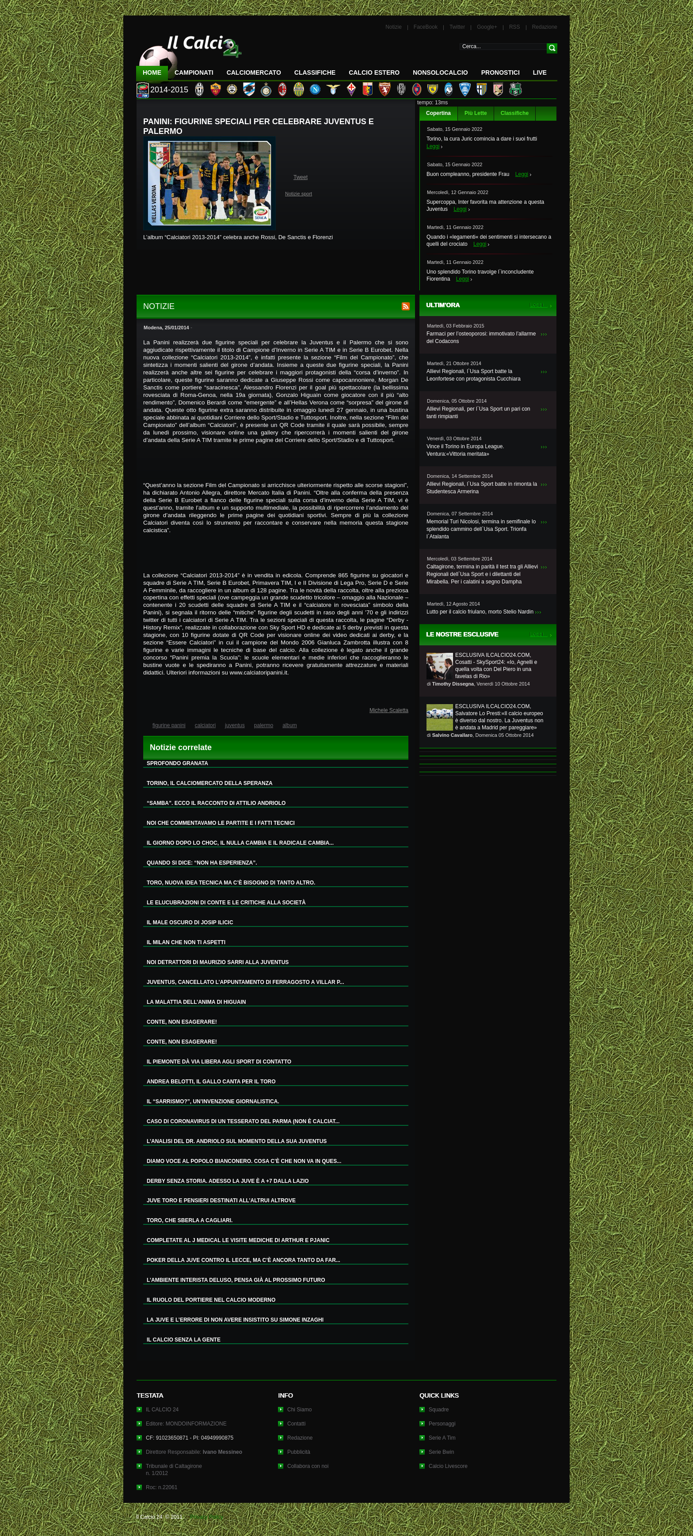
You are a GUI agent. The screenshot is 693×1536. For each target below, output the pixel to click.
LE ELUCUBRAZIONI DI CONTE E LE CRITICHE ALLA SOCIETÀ (226, 902)
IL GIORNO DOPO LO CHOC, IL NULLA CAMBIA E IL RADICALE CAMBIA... (240, 843)
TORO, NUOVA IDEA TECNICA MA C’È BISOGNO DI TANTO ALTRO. (231, 883)
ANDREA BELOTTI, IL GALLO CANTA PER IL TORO (211, 1082)
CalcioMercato (254, 72)
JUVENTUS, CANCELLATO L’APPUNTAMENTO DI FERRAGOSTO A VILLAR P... (245, 982)
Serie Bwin (441, 1452)
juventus (235, 725)
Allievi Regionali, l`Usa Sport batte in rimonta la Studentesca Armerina (481, 488)
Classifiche (515, 113)
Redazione (544, 27)
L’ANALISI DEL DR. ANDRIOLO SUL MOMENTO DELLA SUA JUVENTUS (237, 1141)
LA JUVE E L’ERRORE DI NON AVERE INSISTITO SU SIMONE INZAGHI (235, 1320)
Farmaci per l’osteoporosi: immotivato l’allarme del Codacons (481, 337)
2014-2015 (169, 89)
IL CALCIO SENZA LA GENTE (184, 1340)
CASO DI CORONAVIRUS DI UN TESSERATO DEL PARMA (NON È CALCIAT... (243, 1121)
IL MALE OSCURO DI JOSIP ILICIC (190, 922)
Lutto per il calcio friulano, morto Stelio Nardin (479, 612)
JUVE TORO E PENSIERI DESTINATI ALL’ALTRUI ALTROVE (221, 1200)
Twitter (457, 27)
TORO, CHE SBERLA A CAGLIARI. (189, 1220)
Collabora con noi (307, 1466)
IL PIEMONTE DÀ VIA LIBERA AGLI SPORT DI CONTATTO (219, 1062)
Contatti (296, 1424)
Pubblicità (298, 1452)
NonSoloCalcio (440, 72)
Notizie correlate (181, 747)
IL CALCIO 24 (162, 1409)
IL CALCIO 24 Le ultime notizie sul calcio (189, 56)
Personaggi (442, 1424)
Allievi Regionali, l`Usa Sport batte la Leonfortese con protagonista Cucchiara (473, 375)
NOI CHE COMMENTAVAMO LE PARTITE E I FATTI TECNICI (221, 823)
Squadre (439, 1409)
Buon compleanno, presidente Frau (467, 174)
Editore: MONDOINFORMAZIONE (186, 1424)
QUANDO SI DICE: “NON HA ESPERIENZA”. (202, 863)
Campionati (194, 72)
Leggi (432, 146)
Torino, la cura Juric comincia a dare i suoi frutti (481, 139)
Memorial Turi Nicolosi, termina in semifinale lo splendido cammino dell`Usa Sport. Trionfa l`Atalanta (481, 529)
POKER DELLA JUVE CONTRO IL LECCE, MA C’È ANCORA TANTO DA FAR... (243, 1260)
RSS (514, 27)
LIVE (540, 72)
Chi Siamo (299, 1409)
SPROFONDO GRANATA (177, 763)
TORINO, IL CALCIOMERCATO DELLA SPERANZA (210, 783)
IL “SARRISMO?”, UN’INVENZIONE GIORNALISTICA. (213, 1101)
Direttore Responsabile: (194, 1452)
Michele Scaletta (388, 710)
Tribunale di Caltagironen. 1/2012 (174, 1469)
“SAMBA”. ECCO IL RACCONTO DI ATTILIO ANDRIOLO (216, 803)
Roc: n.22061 (161, 1487)
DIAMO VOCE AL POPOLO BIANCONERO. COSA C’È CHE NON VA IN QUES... (244, 1161)
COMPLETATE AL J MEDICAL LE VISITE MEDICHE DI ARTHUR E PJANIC (238, 1240)
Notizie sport (298, 193)
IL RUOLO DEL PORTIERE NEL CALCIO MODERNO (211, 1300)
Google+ (487, 27)
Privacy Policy (206, 1517)
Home (152, 72)
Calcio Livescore (448, 1466)
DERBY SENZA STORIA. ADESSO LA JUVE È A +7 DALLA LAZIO (228, 1181)
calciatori (205, 725)
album (289, 725)
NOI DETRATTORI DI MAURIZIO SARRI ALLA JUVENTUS (218, 962)
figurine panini (169, 725)
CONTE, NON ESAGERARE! (182, 1022)
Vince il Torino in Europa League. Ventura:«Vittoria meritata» (465, 450)
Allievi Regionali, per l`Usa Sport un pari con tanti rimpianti (478, 412)
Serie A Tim (442, 1438)
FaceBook (426, 27)
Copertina (438, 113)
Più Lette (476, 113)
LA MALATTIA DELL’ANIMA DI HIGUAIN (196, 1002)
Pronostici (500, 72)
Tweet (300, 177)
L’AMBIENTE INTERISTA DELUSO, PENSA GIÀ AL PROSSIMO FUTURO (236, 1280)
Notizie (393, 27)
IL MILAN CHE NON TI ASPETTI (186, 942)
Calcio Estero (374, 72)
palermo (263, 725)
